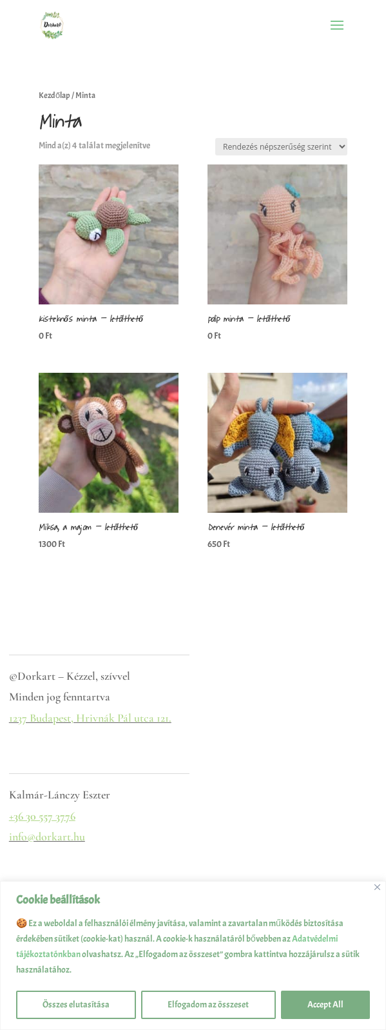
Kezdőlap (54, 95)
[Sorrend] (281, 146)
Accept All (325, 1004)
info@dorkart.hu (47, 836)
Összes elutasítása (76, 1004)
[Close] (377, 887)
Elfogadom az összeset (208, 1004)
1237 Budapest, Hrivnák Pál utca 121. (90, 718)
